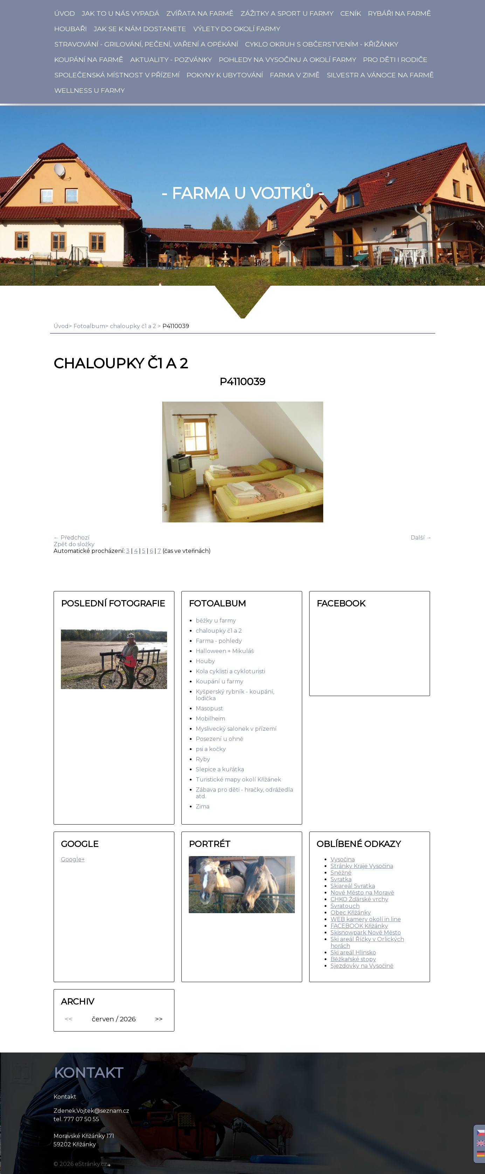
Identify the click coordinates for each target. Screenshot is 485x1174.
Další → (421, 537)
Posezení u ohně (219, 739)
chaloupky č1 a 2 (134, 326)
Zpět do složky (74, 544)
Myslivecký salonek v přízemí (236, 728)
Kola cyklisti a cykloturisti (230, 671)
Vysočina (343, 859)
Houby (205, 661)
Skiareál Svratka (353, 886)
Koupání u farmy (219, 681)
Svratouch (345, 906)
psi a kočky (211, 749)
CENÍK (350, 13)
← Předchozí (72, 537)
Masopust (209, 708)
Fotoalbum (89, 326)
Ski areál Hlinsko (353, 952)
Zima (202, 806)
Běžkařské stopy (353, 959)
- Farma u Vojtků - (242, 193)
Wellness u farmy (89, 90)
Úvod (64, 13)
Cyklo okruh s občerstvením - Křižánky (321, 44)
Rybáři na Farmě (399, 13)
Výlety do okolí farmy (236, 29)
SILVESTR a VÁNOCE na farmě (380, 75)
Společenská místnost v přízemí (117, 75)
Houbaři (70, 29)
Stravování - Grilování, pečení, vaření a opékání (146, 44)
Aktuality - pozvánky (171, 59)
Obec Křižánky (351, 912)
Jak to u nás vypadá (120, 13)
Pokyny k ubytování (225, 75)
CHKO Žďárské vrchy (359, 899)
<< (68, 1019)
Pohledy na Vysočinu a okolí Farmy (287, 59)
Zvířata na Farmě (200, 13)
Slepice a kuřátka (220, 769)
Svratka (341, 879)
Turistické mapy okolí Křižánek (238, 779)
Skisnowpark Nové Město (366, 932)
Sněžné (341, 872)
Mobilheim (210, 718)
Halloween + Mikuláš (225, 651)
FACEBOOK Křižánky (359, 926)
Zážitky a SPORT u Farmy (287, 13)
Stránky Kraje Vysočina (362, 866)
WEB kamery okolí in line (366, 919)
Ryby (203, 759)
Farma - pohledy (219, 641)
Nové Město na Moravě (362, 892)
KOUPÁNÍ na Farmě (88, 59)
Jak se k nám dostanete (140, 29)
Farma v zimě (295, 75)
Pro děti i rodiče (395, 59)
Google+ (73, 859)
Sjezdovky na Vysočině (362, 966)
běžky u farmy (216, 620)
